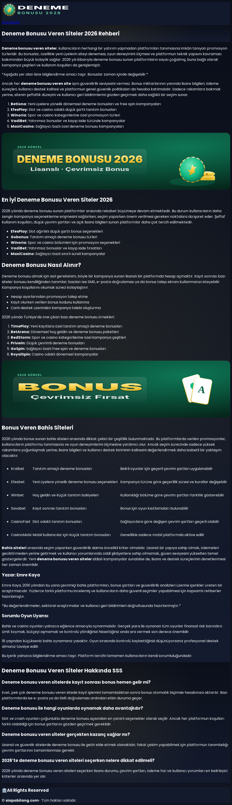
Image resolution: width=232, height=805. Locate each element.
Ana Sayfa (11, 22)
